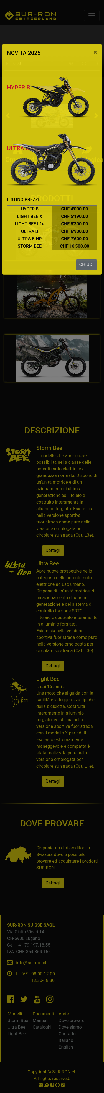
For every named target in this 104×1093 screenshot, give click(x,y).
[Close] (95, 52)
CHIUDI (86, 264)
